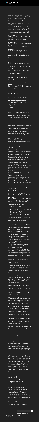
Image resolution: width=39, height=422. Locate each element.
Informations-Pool (25, 6)
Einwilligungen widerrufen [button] (8, 416)
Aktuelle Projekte (15, 6)
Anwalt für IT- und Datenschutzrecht (17, 404)
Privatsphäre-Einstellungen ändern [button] (9, 414)
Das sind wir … (10, 6)
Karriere (29, 6)
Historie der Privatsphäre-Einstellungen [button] (9, 415)
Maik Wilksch (14, 2)
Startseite (7, 6)
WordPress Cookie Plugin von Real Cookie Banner (5, 421)
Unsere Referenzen (20, 6)
